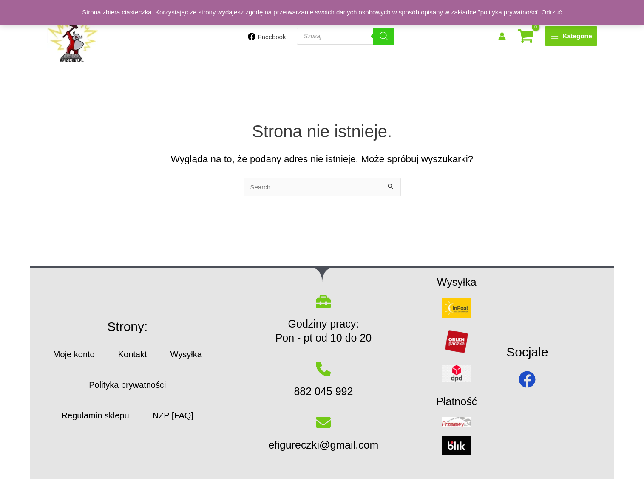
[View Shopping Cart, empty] (525, 36)
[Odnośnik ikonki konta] (502, 36)
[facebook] (527, 379)
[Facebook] (267, 36)
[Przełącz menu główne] (571, 36)
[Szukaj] (383, 36)
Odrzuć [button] (551, 12)
